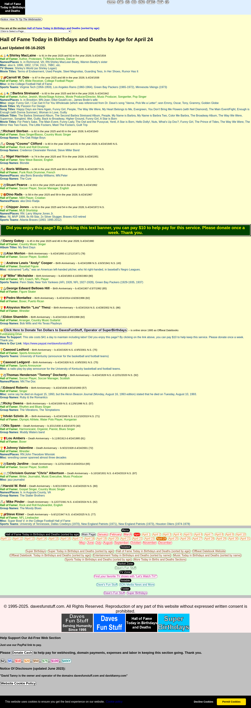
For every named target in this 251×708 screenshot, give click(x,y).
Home (111, 2)
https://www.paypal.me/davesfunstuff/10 (47, 343)
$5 (167, 2)
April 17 (77, 538)
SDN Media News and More (137, 584)
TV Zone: (125, 572)
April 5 (188, 534)
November (149, 542)
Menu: (125, 530)
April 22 (137, 538)
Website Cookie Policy (18, 683)
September (121, 542)
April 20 (113, 538)
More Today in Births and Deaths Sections (160, 559)
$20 (27, 661)
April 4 (177, 534)
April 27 (197, 538)
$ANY (66, 661)
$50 (36, 661)
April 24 (161, 538)
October (136, 542)
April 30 (233, 538)
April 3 (167, 534)
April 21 (125, 538)
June (90, 542)
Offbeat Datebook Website (209, 551)
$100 (55, 661)
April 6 (198, 534)
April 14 (41, 538)
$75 (45, 661)
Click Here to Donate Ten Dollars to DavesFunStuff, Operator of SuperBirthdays (65, 330)
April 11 (5, 538)
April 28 (209, 538)
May (82, 542)
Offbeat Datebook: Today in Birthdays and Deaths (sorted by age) (50, 555)
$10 (18, 661)
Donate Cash (22, 652)
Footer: (125, 588)
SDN (141, 2)
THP (160, 2)
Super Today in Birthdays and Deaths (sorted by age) (81, 551)
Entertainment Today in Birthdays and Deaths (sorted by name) (132, 555)
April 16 (65, 538)
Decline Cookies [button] (203, 701)
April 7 (209, 534)
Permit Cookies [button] (231, 701)
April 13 (29, 538)
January (103, 534)
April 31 (245, 538)
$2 (3, 661)
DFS (120, 2)
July (98, 542)
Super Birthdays (36, 551)
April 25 (173, 538)
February (115, 534)
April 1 (146, 534)
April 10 (240, 534)
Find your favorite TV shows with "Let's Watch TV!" (125, 576)
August (107, 542)
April (137, 534)
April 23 (149, 538)
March (128, 534)
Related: (125, 546)
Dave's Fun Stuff (125, 567)
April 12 (17, 538)
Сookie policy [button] (114, 701)
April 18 (89, 538)
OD (134, 2)
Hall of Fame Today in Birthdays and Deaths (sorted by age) (63, 28)
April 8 (219, 534)
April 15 (53, 538)
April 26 (185, 538)
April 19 (101, 538)
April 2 (157, 534)
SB (127, 2)
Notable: (125, 580)
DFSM (151, 2)
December (165, 542)
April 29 (221, 538)
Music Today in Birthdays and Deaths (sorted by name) (207, 555)
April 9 (230, 534)
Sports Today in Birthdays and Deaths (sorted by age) (98, 559)
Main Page (88, 534)
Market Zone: (125, 563)
